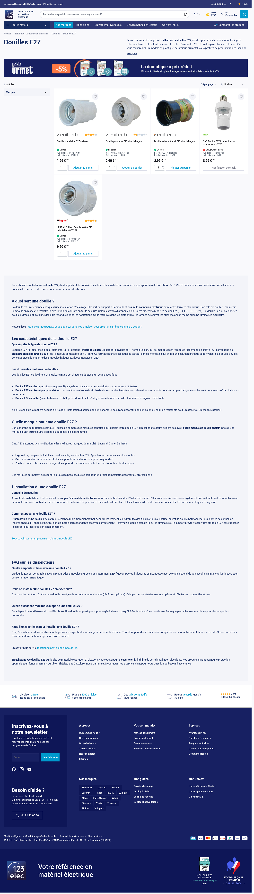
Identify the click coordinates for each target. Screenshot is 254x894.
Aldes (85, 798)
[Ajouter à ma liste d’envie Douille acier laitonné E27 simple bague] (192, 96)
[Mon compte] (228, 14)
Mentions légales (12, 836)
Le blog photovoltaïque (146, 802)
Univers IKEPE (196, 797)
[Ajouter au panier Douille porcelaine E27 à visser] (83, 168)
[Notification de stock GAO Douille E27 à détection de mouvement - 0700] (224, 168)
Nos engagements (88, 738)
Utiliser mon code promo (201, 748)
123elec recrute (87, 748)
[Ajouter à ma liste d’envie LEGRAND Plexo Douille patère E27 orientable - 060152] (95, 182)
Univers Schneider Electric (202, 786)
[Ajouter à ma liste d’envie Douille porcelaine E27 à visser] (95, 96)
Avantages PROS (197, 733)
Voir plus (132, 53)
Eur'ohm (86, 792)
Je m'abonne (50, 757)
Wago (115, 798)
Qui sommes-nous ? (89, 733)
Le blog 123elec (142, 791)
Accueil (7, 33)
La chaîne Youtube (143, 797)
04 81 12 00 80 (27, 815)
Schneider (87, 787)
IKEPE (110, 792)
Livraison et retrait (143, 738)
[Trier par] (235, 84)
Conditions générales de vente (40, 836)
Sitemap (83, 759)
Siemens (86, 803)
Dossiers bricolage (143, 786)
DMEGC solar (99, 798)
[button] (91, 135)
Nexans (115, 787)
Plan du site (94, 836)
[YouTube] (29, 769)
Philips (85, 808)
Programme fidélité (199, 743)
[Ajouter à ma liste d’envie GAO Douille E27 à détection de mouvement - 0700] (241, 96)
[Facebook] (14, 769)
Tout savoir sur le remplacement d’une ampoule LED (42, 538)
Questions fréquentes (200, 738)
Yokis (99, 803)
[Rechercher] (185, 14)
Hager (99, 792)
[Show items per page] (209, 84)
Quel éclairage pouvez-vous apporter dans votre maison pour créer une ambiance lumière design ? (85, 326)
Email (17, 757)
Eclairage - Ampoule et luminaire (31, 33)
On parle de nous (87, 743)
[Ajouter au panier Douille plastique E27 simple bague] (132, 168)
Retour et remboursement (147, 748)
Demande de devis (143, 743)
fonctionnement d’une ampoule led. (57, 647)
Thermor (111, 803)
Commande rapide (198, 754)
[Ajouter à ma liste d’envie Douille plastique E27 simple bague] (143, 96)
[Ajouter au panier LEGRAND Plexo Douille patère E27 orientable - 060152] (83, 254)
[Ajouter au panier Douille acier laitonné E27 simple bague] (181, 168)
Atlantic (123, 792)
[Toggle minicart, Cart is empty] (244, 14)
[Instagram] (22, 769)
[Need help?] (221, 4)
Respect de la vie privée (72, 836)
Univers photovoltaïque (201, 791)
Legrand (102, 787)
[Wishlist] (197, 14)
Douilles (56, 33)
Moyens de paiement (144, 733)
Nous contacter (87, 754)
